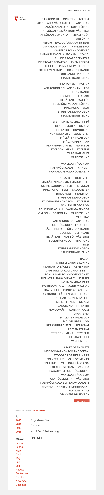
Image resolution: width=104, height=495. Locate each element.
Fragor (84, 258)
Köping (86, 10)
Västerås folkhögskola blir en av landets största (65, 382)
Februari (20, 446)
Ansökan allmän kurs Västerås (66, 30)
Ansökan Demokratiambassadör (65, 34)
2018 (19, 431)
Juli (18, 465)
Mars (19, 450)
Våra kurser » (81, 401)
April (18, 454)
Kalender (27, 411)
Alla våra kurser (59, 22)
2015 (19, 420)
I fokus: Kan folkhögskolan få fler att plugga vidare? (65, 274)
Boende (65, 95)
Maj (18, 458)
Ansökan (83, 22)
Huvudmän (67, 84)
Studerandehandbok (74, 73)
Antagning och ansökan (58, 54)
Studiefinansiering (75, 77)
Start (69, 10)
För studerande (78, 69)
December (21, 484)
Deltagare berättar (75, 58)
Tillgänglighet (78, 153)
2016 (19, 424)
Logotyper (82, 133)
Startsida (82, 193)
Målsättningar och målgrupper (65, 181)
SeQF (86, 107)
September (22, 473)
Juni (18, 462)
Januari (20, 443)
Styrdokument (62, 149)
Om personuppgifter (56, 185)
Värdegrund (80, 157)
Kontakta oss (60, 133)
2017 (19, 427)
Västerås (77, 10)
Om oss (84, 125)
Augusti (20, 469)
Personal (83, 145)
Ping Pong (71, 107)
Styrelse (83, 149)
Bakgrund (65, 305)
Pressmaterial (79, 329)
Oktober (20, 477)
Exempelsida (80, 62)
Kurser (52, 121)
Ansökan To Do (54, 46)
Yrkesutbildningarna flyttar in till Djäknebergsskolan (73, 390)
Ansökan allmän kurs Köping (67, 26)
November (21, 480)
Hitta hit (62, 129)
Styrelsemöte (39, 411)
